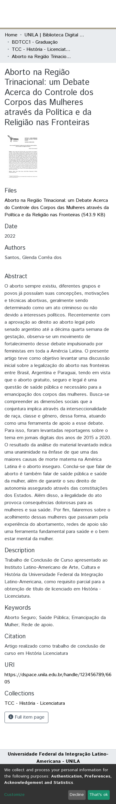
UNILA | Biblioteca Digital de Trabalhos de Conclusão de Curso (54, 35)
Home (11, 35)
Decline (77, 795)
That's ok (98, 795)
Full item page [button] (26, 717)
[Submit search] (67, 13)
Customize (14, 795)
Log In (89, 13)
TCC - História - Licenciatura (42, 49)
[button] (76, 13)
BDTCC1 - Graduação (35, 42)
